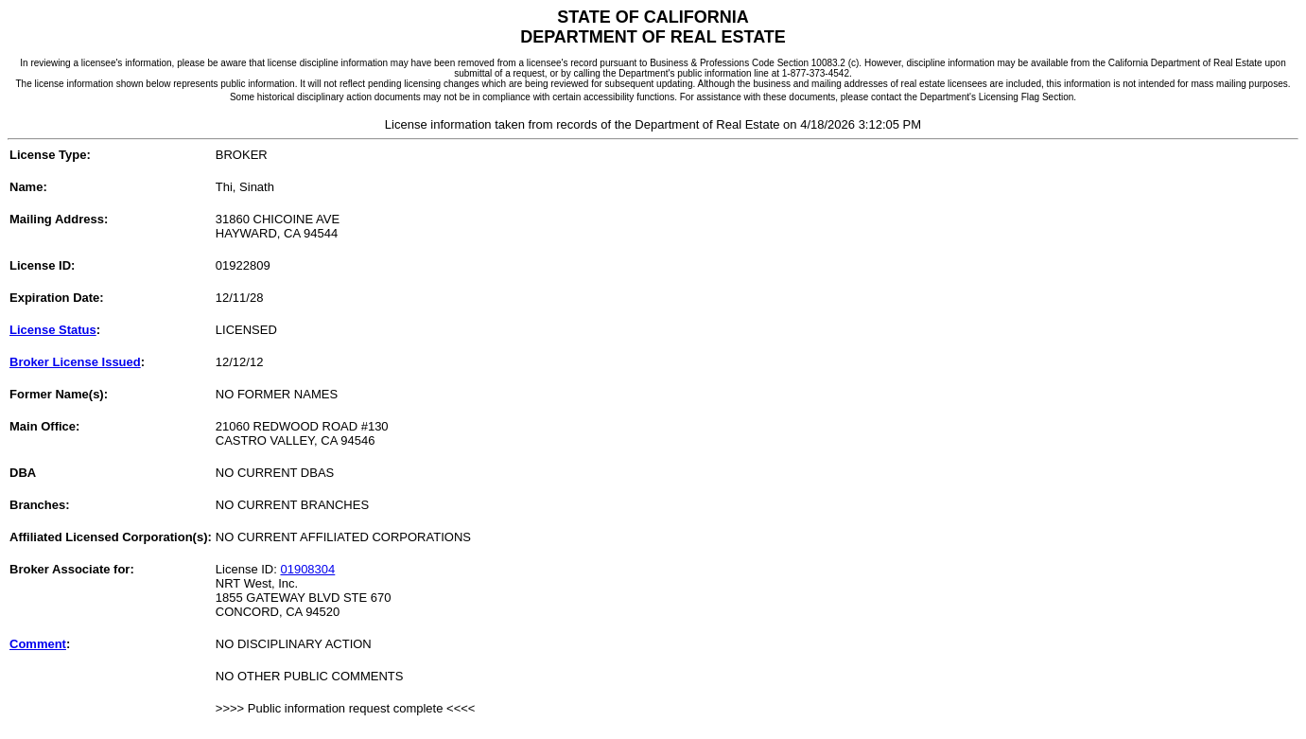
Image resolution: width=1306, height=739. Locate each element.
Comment (37, 644)
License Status (52, 330)
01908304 (307, 569)
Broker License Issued (75, 362)
